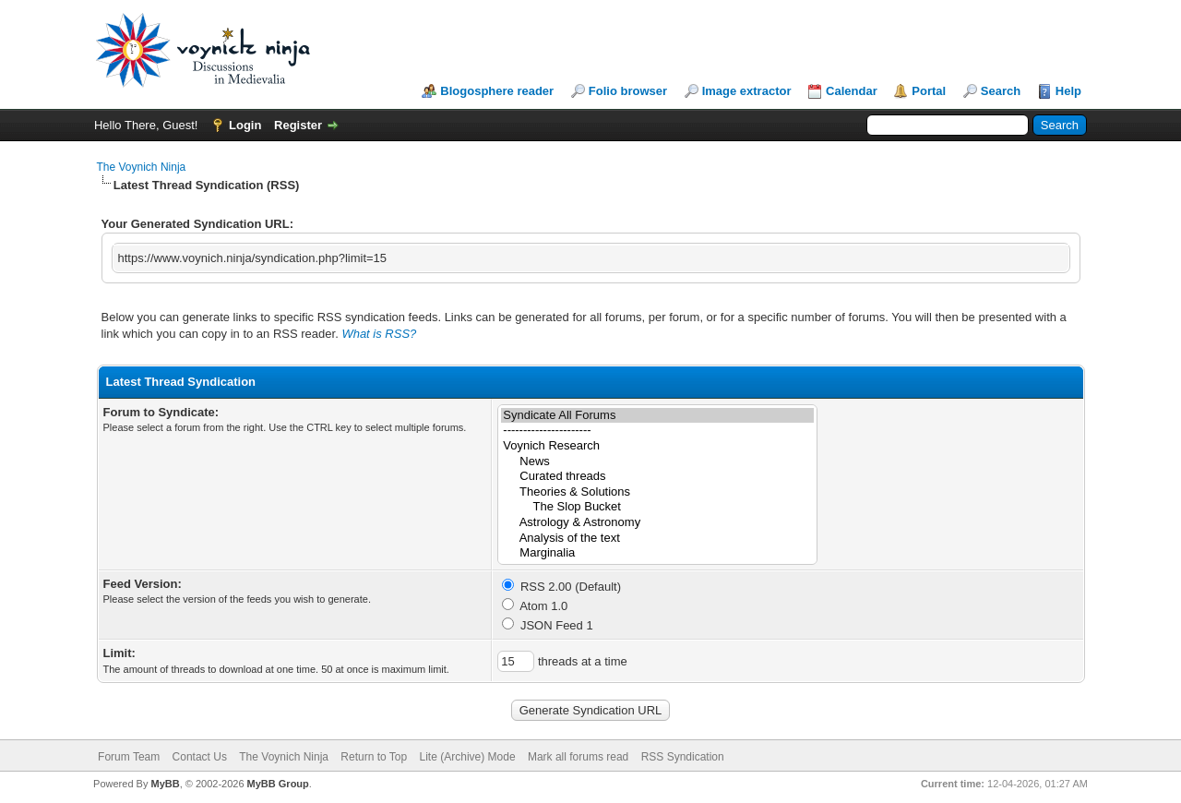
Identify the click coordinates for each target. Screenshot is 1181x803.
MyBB (164, 783)
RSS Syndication (682, 756)
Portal (929, 91)
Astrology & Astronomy (657, 523)
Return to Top (373, 756)
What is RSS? (378, 334)
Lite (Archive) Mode (468, 756)
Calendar (851, 91)
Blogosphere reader (497, 91)
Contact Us (200, 756)
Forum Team (129, 756)
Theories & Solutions (657, 492)
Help (1068, 91)
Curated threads (657, 477)
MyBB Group (278, 783)
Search (1000, 91)
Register (298, 125)
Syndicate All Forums (657, 416)
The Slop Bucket (657, 507)
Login (245, 125)
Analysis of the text (657, 538)
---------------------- (657, 430)
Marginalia (657, 553)
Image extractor (747, 91)
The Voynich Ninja (141, 167)
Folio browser (628, 91)
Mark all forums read (578, 756)
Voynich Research (657, 446)
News (657, 462)
